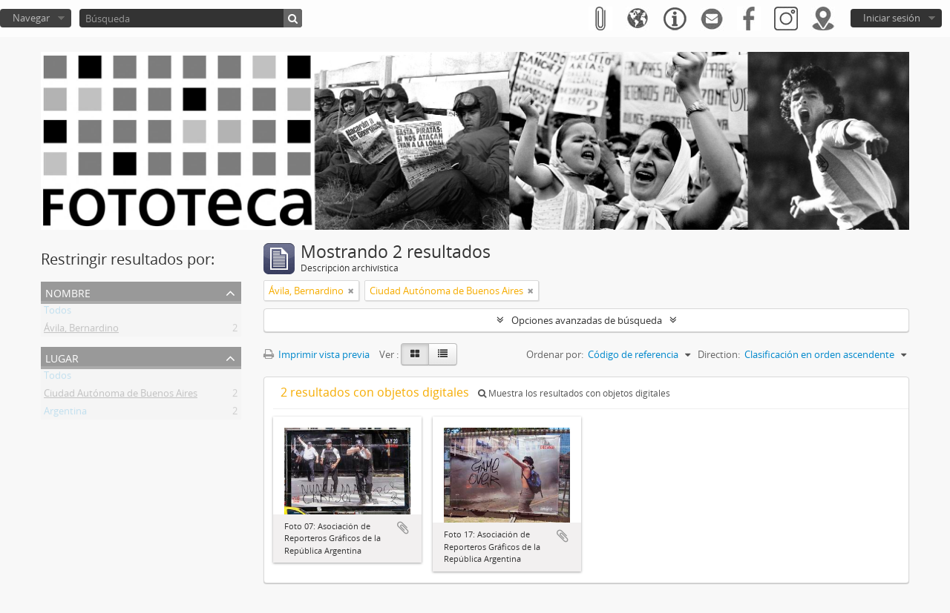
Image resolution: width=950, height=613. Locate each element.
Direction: (719, 354)
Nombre (68, 292)
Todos (57, 312)
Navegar (31, 17)
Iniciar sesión (891, 17)
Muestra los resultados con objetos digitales (574, 393)
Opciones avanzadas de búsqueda (586, 320)
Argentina (65, 413)
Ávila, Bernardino (81, 330)
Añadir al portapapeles (403, 527)
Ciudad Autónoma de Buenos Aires (120, 395)
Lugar (62, 357)
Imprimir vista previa (316, 354)
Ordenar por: (554, 354)
